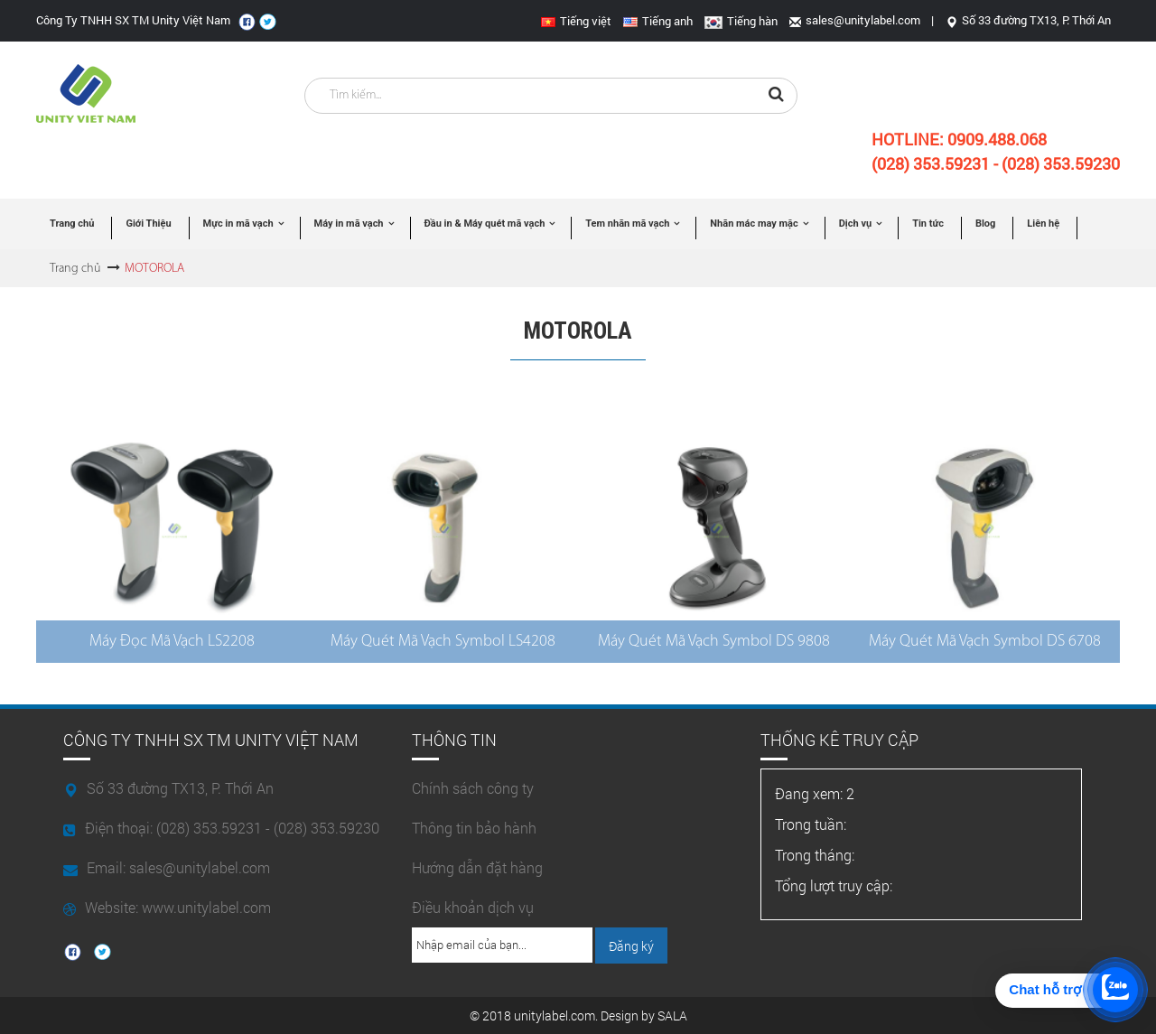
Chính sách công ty (473, 787)
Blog (985, 223)
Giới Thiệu (148, 223)
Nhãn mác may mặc (753, 223)
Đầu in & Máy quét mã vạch (484, 223)
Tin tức (928, 223)
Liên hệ (1043, 223)
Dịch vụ (855, 223)
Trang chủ (72, 223)
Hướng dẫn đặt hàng (477, 867)
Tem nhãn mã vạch (627, 223)
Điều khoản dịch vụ (473, 907)
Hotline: (959, 139)
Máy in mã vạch (349, 223)
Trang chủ (75, 268)
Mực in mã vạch (238, 223)
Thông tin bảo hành (474, 827)
